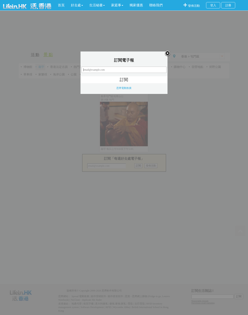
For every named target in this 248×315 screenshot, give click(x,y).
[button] (77, 5)
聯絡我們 (156, 5)
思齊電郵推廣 (123, 88)
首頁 (61, 5)
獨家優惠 (136, 5)
